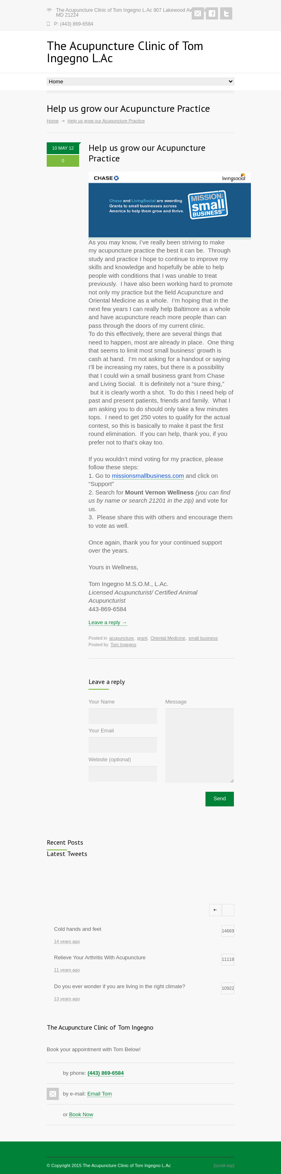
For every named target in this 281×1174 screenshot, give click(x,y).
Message (176, 701)
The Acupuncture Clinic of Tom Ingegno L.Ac (127, 1165)
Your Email (101, 730)
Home (52, 120)
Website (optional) (110, 759)
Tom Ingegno (123, 644)
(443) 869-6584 (106, 1073)
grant (142, 638)
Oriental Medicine (168, 638)
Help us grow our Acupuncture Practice (147, 153)
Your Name (102, 701)
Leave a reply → (108, 622)
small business (203, 638)
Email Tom (99, 1094)
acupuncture (121, 638)
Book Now (81, 1114)
